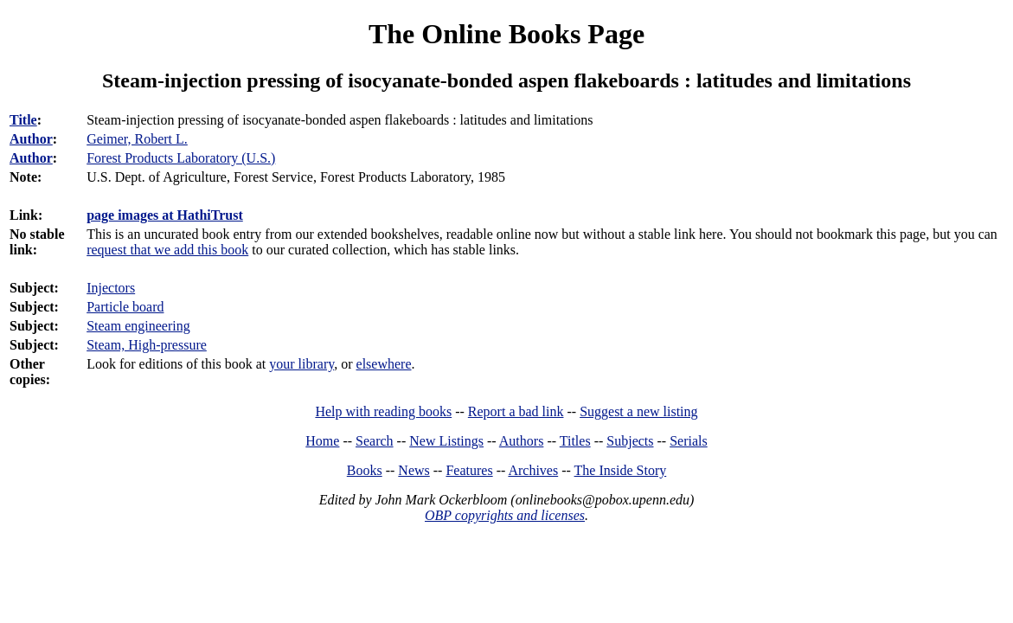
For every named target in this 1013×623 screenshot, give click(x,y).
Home (322, 441)
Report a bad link (516, 411)
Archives (533, 470)
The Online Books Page (506, 33)
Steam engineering (138, 325)
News (413, 470)
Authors (521, 441)
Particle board (125, 306)
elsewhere (384, 363)
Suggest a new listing (638, 411)
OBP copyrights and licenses (505, 515)
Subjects (629, 441)
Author (31, 139)
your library (301, 363)
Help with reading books (383, 411)
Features (469, 470)
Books (364, 470)
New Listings (446, 441)
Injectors (111, 287)
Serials (689, 441)
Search (375, 441)
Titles (575, 441)
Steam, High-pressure (147, 344)
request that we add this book (167, 249)
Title (23, 119)
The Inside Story (620, 470)
